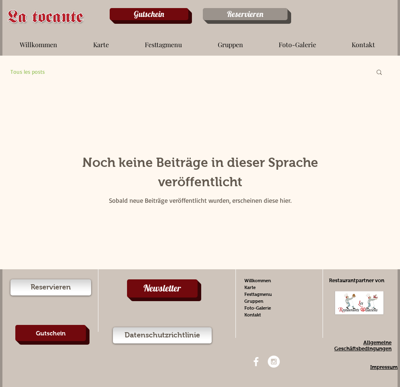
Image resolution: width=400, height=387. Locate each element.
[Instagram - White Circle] (274, 362)
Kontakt (252, 314)
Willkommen (257, 280)
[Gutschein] (149, 14)
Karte (250, 287)
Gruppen (253, 301)
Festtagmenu (258, 294)
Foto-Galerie (257, 308)
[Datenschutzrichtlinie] (162, 335)
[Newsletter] (162, 288)
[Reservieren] (245, 14)
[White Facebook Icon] (256, 362)
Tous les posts (27, 71)
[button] (101, 41)
